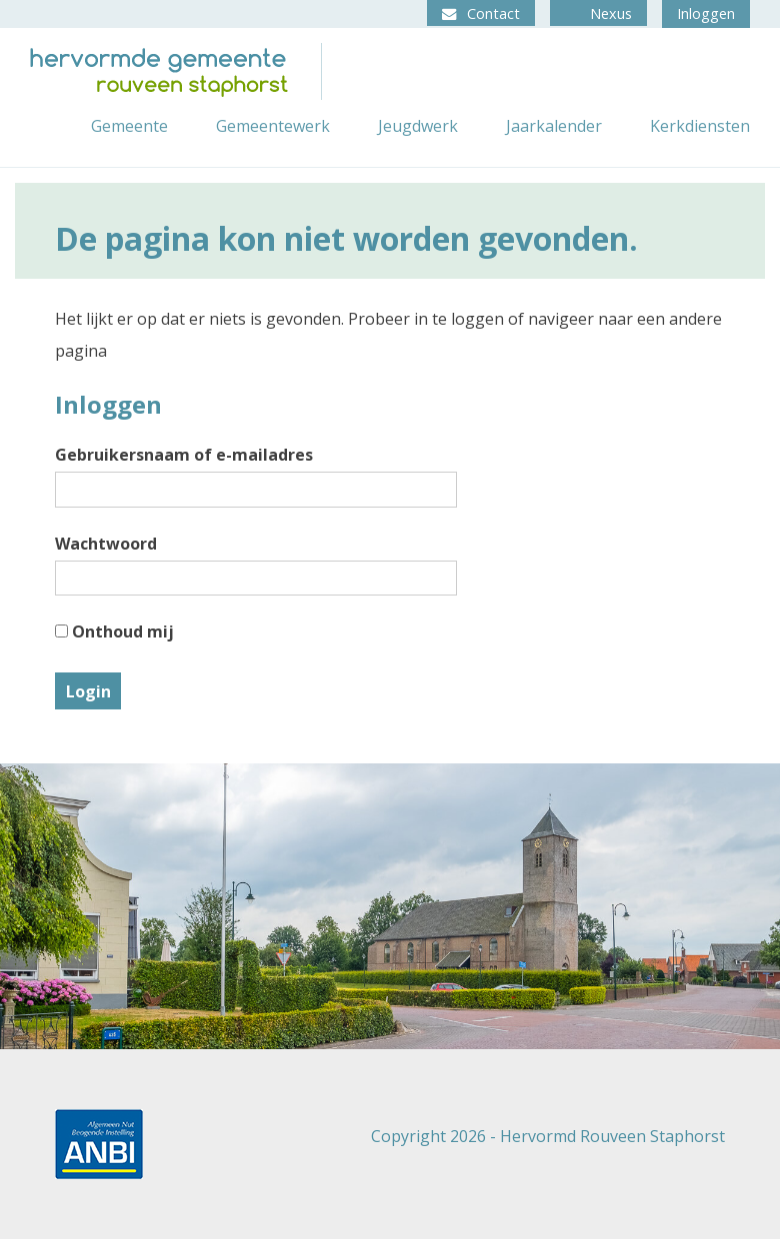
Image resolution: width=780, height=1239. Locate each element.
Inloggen (706, 13)
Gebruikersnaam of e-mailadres (184, 455)
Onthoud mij (114, 631)
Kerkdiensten (700, 126)
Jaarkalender (554, 126)
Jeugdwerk (418, 126)
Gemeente (129, 126)
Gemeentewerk (273, 126)
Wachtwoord (106, 544)
